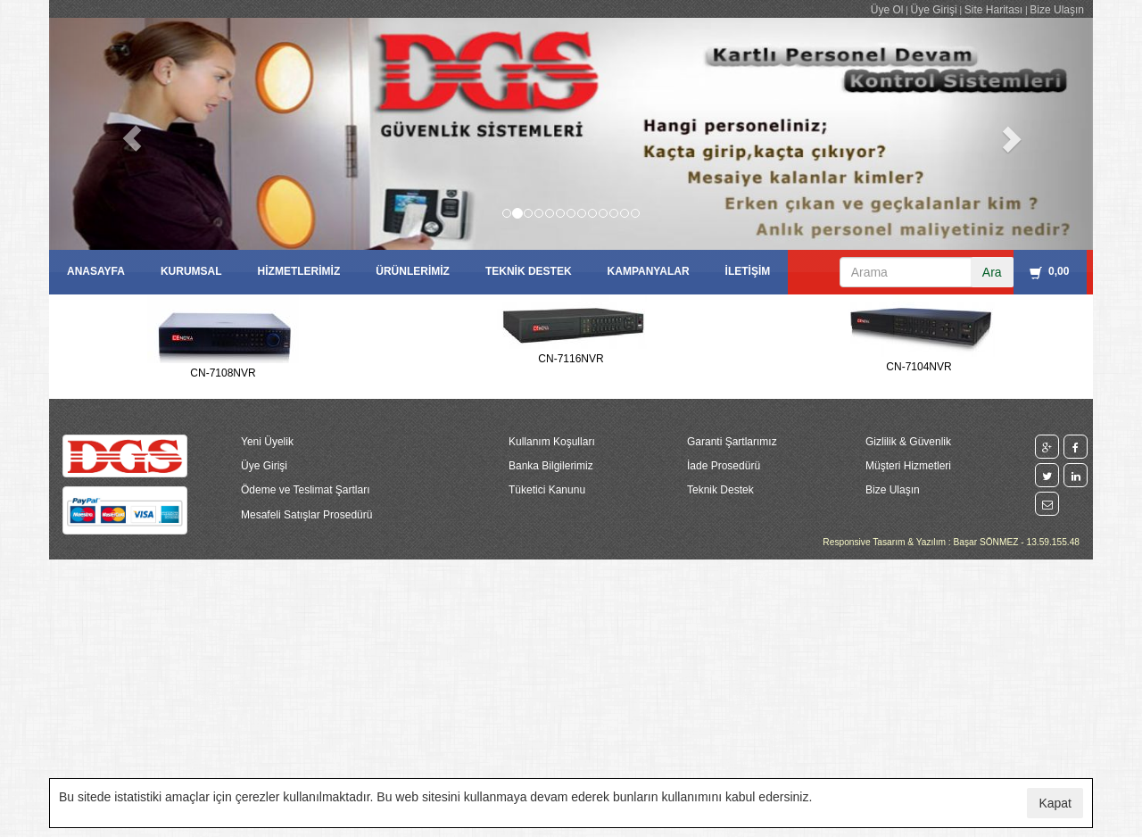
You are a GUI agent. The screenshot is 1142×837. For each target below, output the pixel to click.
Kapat (1055, 803)
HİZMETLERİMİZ (299, 271)
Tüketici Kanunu (547, 490)
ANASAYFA (96, 271)
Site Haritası (993, 10)
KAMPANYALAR (649, 271)
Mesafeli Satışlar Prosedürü (306, 515)
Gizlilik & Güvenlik (908, 441)
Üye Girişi (934, 10)
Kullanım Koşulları (552, 441)
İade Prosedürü (723, 466)
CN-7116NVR (570, 358)
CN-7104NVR (918, 366)
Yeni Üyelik (267, 441)
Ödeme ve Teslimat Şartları (305, 490)
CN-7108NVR (222, 373)
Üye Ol (887, 10)
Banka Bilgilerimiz (551, 466)
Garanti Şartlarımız (732, 441)
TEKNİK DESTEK (528, 271)
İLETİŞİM (748, 271)
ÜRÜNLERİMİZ (413, 271)
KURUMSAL (191, 271)
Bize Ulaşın (1057, 10)
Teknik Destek (720, 490)
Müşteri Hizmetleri (908, 466)
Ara (992, 272)
